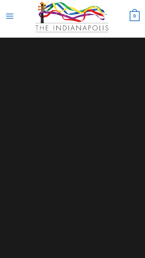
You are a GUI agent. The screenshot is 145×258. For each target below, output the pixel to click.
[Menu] (9, 16)
